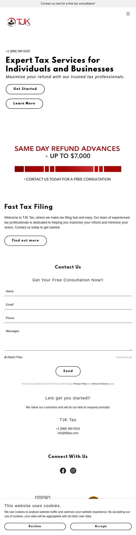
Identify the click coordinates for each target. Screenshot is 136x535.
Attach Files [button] (15, 357)
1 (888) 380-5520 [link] (18, 51)
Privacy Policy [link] (80, 384)
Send (68, 371)
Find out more (25, 241)
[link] (19, 13)
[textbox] (68, 291)
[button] (128, 13)
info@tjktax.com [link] (68, 433)
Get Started (25, 89)
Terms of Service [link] (100, 384)
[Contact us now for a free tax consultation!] (68, 4)
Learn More (24, 104)
